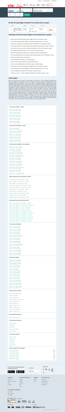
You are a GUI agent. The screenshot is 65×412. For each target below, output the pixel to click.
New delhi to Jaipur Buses (15, 309)
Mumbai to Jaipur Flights (14, 112)
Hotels (21, 381)
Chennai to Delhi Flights (14, 277)
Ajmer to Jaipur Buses (14, 297)
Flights (21, 379)
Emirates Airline (12, 331)
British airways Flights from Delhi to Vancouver (19, 207)
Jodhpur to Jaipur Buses (14, 305)
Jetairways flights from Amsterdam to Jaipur (19, 193)
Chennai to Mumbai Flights (15, 280)
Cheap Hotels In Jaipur (32, 358)
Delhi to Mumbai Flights (14, 272)
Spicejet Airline (12, 345)
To (21, 9)
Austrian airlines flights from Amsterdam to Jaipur (20, 185)
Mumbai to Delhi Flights (14, 266)
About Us (10, 379)
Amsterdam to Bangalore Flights (16, 155)
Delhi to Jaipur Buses (14, 295)
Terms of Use (45, 383)
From (9, 9)
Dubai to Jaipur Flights (14, 128)
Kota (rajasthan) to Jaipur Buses (16, 299)
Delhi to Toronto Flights (14, 226)
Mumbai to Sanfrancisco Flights (16, 244)
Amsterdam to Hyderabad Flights (16, 167)
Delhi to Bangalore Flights (15, 263)
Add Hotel (10, 391)
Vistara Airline (12, 343)
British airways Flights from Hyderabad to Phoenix (20, 221)
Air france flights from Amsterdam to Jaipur (19, 181)
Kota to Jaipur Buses (13, 303)
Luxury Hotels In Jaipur (32, 355)
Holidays (21, 383)
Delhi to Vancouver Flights (15, 229)
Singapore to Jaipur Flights (15, 140)
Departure (36, 9)
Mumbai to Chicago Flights (15, 253)
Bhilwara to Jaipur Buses (14, 307)
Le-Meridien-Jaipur (30, 59)
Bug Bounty (44, 384)
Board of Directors (12, 381)
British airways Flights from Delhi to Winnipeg (19, 209)
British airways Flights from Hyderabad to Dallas (20, 203)
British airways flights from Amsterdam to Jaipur (20, 187)
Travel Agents (11, 393)
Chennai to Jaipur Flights (14, 118)
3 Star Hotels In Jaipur (32, 350)
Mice (21, 386)
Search (27, 15)
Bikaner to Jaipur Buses (14, 311)
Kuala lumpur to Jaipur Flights (16, 131)
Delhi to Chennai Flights (14, 274)
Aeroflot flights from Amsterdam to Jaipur (18, 179)
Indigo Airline (12, 341)
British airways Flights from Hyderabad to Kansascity (21, 217)
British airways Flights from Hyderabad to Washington (21, 205)
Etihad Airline (12, 327)
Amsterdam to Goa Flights (15, 158)
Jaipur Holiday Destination (14, 317)
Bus (20, 384)
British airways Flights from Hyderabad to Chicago (20, 215)
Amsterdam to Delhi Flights (15, 150)
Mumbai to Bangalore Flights (15, 283)
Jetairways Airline (13, 323)
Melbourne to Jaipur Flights (15, 134)
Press (9, 383)
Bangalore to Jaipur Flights (15, 109)
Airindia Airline (12, 325)
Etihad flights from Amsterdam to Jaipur (18, 191)
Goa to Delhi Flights (13, 269)
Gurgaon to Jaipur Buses (14, 301)
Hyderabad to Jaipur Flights (15, 115)
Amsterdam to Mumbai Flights (16, 147)
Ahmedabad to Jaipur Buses (15, 293)
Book (50, 30)
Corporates (10, 395)
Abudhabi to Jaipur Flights (15, 137)
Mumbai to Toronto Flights (15, 250)
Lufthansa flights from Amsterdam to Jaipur (19, 197)
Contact (35, 379)
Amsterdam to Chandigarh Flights (16, 173)
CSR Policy (44, 379)
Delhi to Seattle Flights (14, 238)
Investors (10, 384)
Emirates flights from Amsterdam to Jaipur (18, 189)
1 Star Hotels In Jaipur (32, 353)
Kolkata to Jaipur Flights (14, 121)
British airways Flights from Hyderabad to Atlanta (20, 211)
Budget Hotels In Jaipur (32, 357)
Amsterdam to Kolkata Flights (16, 164)
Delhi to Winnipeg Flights (14, 241)
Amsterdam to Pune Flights (15, 170)
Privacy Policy (45, 381)
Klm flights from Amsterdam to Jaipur (17, 195)
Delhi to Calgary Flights (14, 247)
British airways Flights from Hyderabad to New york (20, 219)
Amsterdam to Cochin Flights (15, 161)
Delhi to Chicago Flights (14, 232)
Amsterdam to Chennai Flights (16, 152)
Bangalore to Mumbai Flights (15, 286)
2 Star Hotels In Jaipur (32, 352)
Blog (35, 381)
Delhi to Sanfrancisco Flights (15, 235)
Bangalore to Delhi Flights (15, 260)
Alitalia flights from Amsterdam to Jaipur (18, 183)
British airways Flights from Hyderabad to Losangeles (21, 213)
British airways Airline (13, 329)
